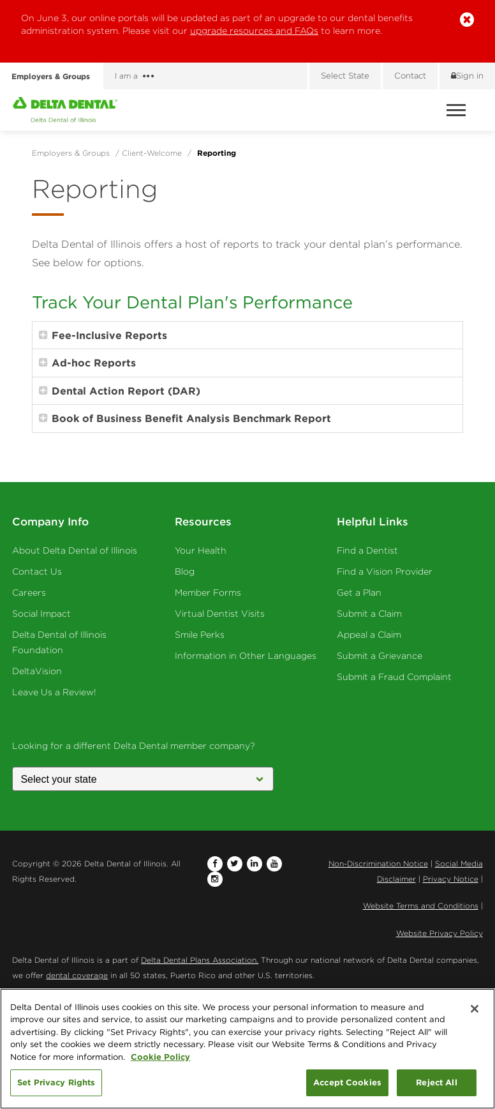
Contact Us (37, 571)
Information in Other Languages (245, 655)
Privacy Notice (450, 879)
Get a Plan (359, 592)
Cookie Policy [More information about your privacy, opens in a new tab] (160, 1056)
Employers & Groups (54, 76)
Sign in (467, 75)
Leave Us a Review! (54, 692)
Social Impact (41, 613)
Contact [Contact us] (410, 75)
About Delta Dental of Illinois (74, 550)
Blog (185, 571)
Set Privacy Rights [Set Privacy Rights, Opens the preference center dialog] (56, 1082)
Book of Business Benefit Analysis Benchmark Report (185, 418)
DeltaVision (37, 671)
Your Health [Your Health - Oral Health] (200, 550)
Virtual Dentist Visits (220, 613)
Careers (29, 592)
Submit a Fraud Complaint (394, 677)
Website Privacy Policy (439, 933)
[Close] (475, 1009)
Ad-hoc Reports (87, 362)
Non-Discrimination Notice (378, 863)
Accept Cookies (347, 1082)
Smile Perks (200, 634)
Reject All (436, 1082)
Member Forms (208, 592)
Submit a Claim (369, 613)
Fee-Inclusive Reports (103, 335)
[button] (467, 20)
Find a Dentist (367, 550)
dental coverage (77, 975)
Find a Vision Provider (384, 571)
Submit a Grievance (379, 655)
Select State (345, 75)
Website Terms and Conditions (420, 905)
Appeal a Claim (369, 634)
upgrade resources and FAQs (254, 30)
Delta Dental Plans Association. (199, 960)
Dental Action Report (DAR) (119, 390)
